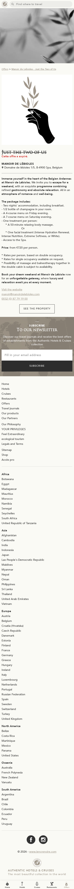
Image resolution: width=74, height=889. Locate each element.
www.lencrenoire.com (42, 852)
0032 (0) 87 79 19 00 (15, 299)
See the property (37, 308)
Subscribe (37, 366)
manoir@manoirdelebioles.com (21, 294)
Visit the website (12, 289)
